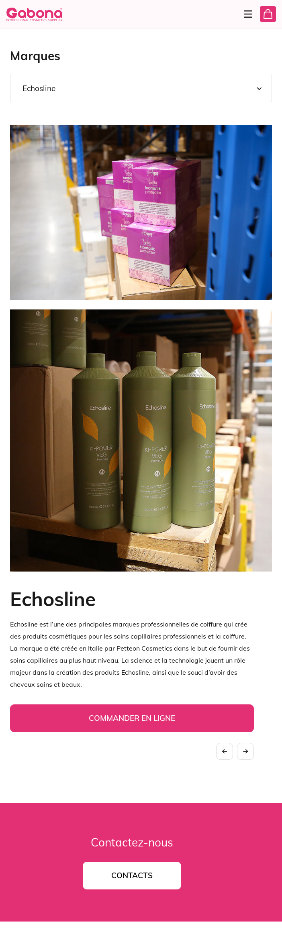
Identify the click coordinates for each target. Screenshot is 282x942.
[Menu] (245, 14)
